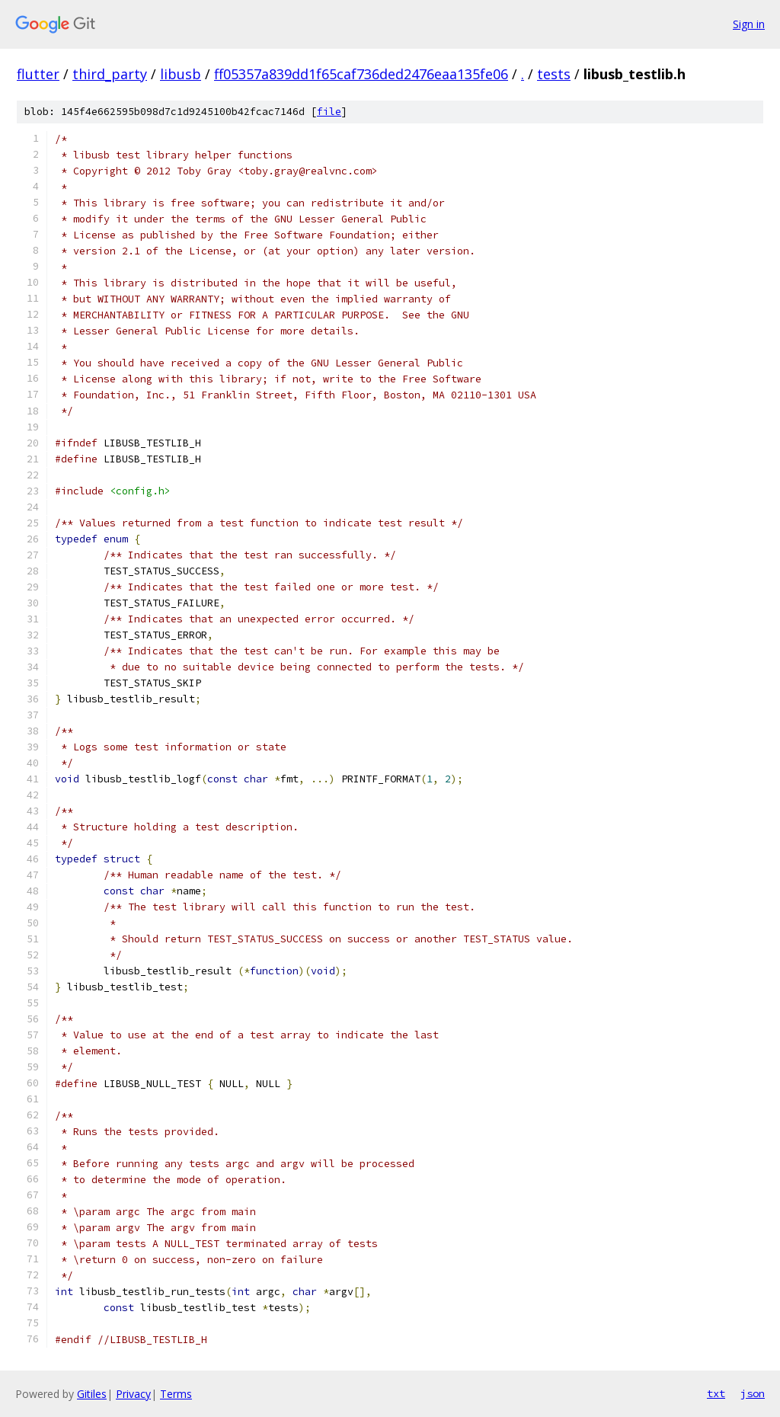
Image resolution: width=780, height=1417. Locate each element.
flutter (38, 74)
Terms (176, 1394)
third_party (109, 74)
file (329, 111)
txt (716, 1393)
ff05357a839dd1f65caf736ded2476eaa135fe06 (361, 74)
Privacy (133, 1394)
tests (554, 74)
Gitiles (92, 1394)
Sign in (749, 24)
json (752, 1393)
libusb (180, 74)
